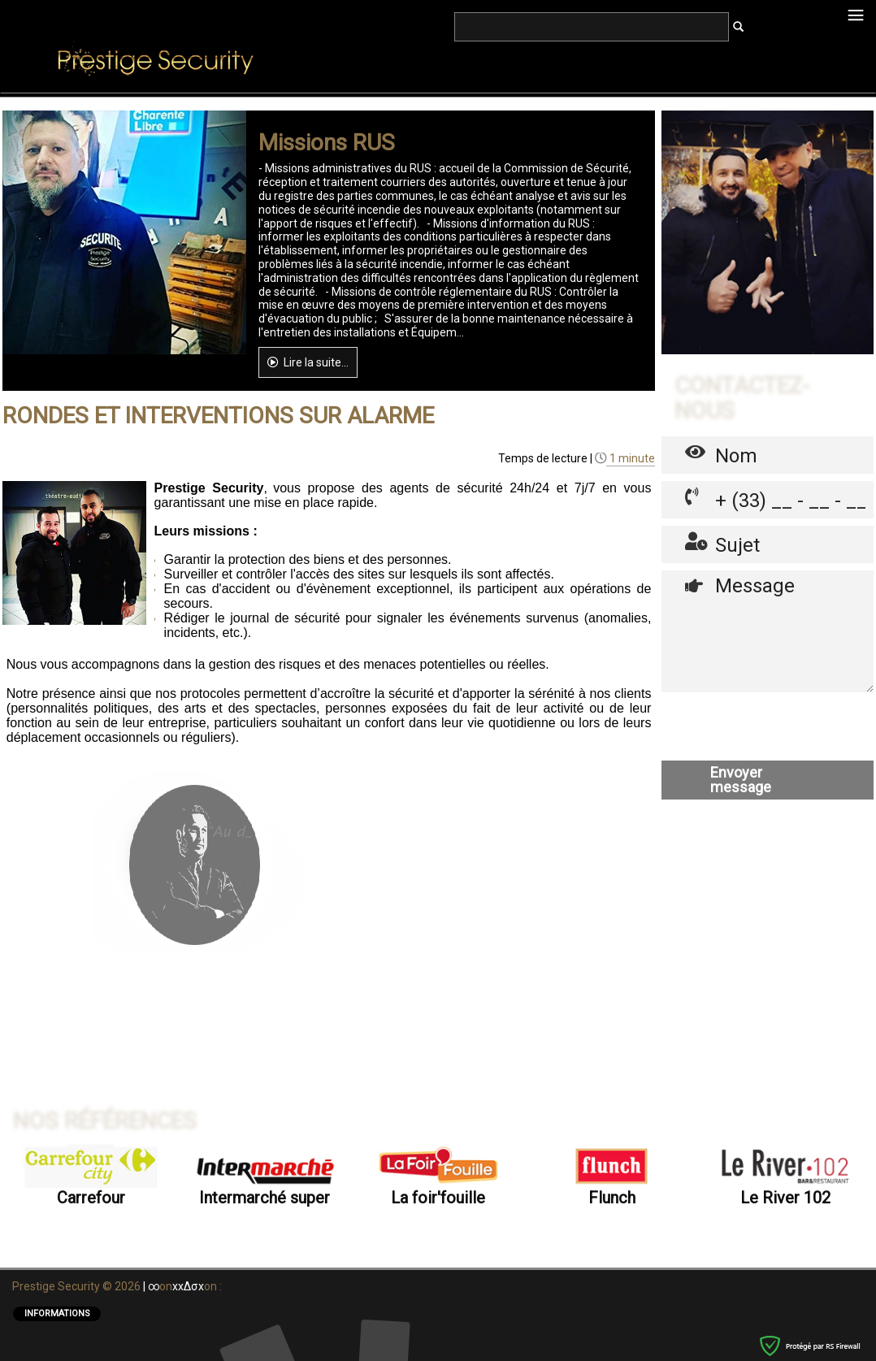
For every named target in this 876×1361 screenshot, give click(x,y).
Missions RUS (326, 315)
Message (767, 804)
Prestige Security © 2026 (77, 1319)
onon (185, 1319)
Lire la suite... (308, 534)
